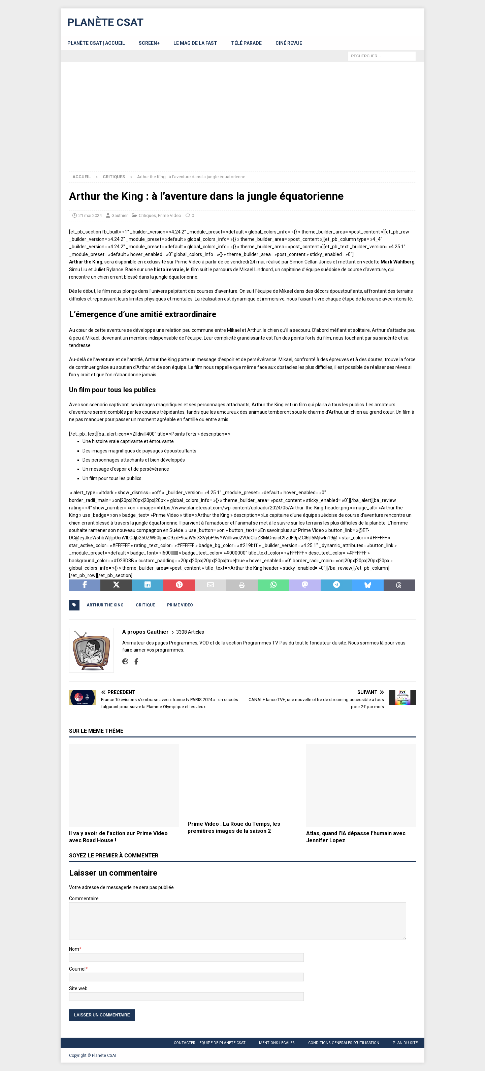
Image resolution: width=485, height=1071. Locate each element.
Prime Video (169, 215)
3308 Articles (190, 632)
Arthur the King (105, 605)
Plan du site (405, 1043)
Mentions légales (277, 1043)
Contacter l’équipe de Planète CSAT (210, 1043)
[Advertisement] (242, 121)
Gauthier (119, 215)
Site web (78, 988)
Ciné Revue (289, 43)
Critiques (147, 215)
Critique (145, 605)
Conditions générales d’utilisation (343, 1043)
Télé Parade (246, 43)
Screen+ (149, 43)
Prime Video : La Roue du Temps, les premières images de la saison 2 (234, 827)
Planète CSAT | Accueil (96, 43)
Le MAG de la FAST (195, 43)
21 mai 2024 (90, 215)
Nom (74, 949)
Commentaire (84, 898)
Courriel (77, 969)
